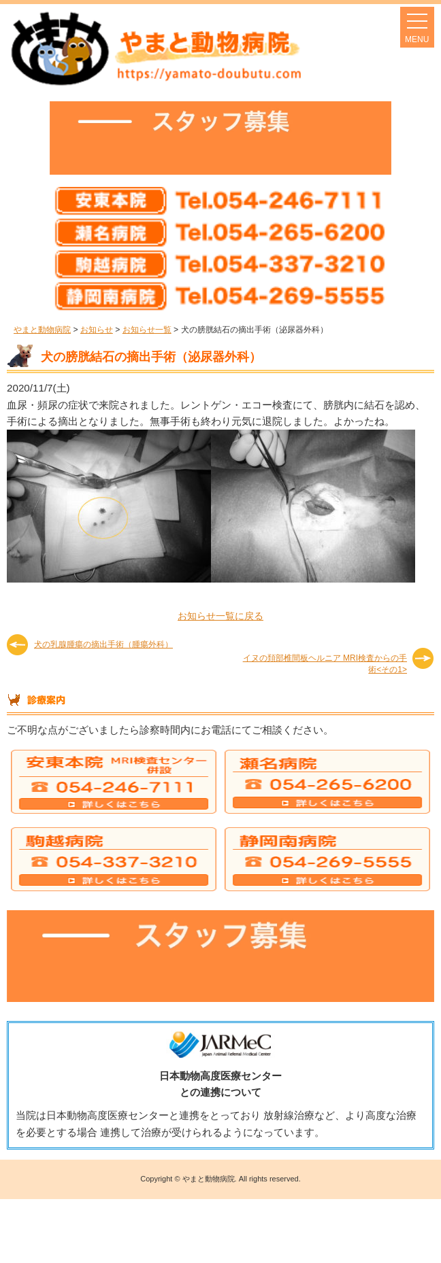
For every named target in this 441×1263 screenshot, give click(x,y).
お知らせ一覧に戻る (220, 615)
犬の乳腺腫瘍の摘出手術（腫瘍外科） (103, 644)
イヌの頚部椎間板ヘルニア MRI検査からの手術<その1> (325, 663)
